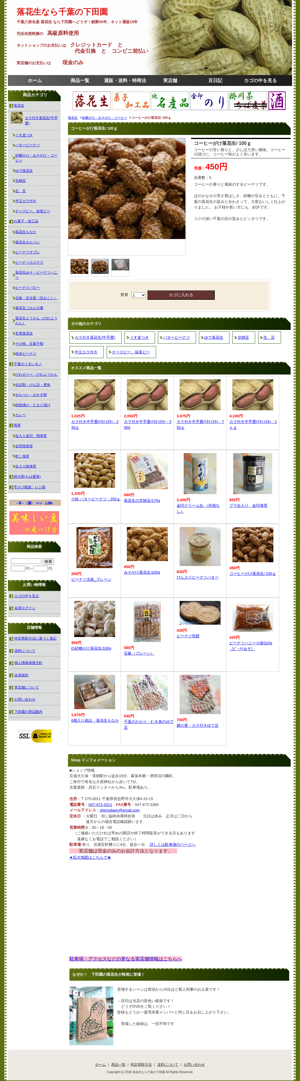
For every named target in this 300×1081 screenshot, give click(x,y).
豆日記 (215, 80)
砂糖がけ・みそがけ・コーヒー (104, 117)
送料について (24, 651)
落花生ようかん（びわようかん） (36, 320)
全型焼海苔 (24, 446)
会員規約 (21, 675)
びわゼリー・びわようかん (36, 374)
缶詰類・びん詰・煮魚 (32, 385)
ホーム (35, 80)
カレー (20, 415)
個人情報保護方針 (28, 663)
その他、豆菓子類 (29, 343)
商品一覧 (80, 80)
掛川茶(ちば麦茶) (27, 476)
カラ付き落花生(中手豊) (95, 337)
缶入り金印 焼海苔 (31, 436)
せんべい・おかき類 (31, 395)
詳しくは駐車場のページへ (172, 844)
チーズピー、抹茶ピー (131, 352)
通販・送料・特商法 (125, 80)
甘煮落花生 (24, 333)
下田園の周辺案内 (28, 712)
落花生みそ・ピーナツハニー (36, 274)
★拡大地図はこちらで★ (90, 857)
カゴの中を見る (260, 80)
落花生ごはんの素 (29, 308)
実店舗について (26, 687)
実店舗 (170, 80)
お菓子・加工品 (26, 221)
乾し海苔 (22, 456)
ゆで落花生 (213, 337)
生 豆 (269, 337)
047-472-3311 (100, 804)
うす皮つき (139, 337)
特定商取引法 (141, 1064)
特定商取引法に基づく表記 (35, 638)
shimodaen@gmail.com (120, 810)
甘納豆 (243, 337)
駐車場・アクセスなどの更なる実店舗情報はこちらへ (125, 958)
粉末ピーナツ (25, 353)
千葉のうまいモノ (28, 364)
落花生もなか (25, 232)
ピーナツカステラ (29, 262)
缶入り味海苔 (25, 466)
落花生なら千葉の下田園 (62, 11)
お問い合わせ (24, 699)
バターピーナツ (176, 337)
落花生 (73, 117)
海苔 (17, 425)
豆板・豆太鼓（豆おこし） (36, 298)
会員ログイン (24, 608)
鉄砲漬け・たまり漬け (32, 405)
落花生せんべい (27, 242)
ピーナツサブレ (27, 252)
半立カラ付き (86, 352)
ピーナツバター (27, 287)
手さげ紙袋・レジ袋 (29, 487)
